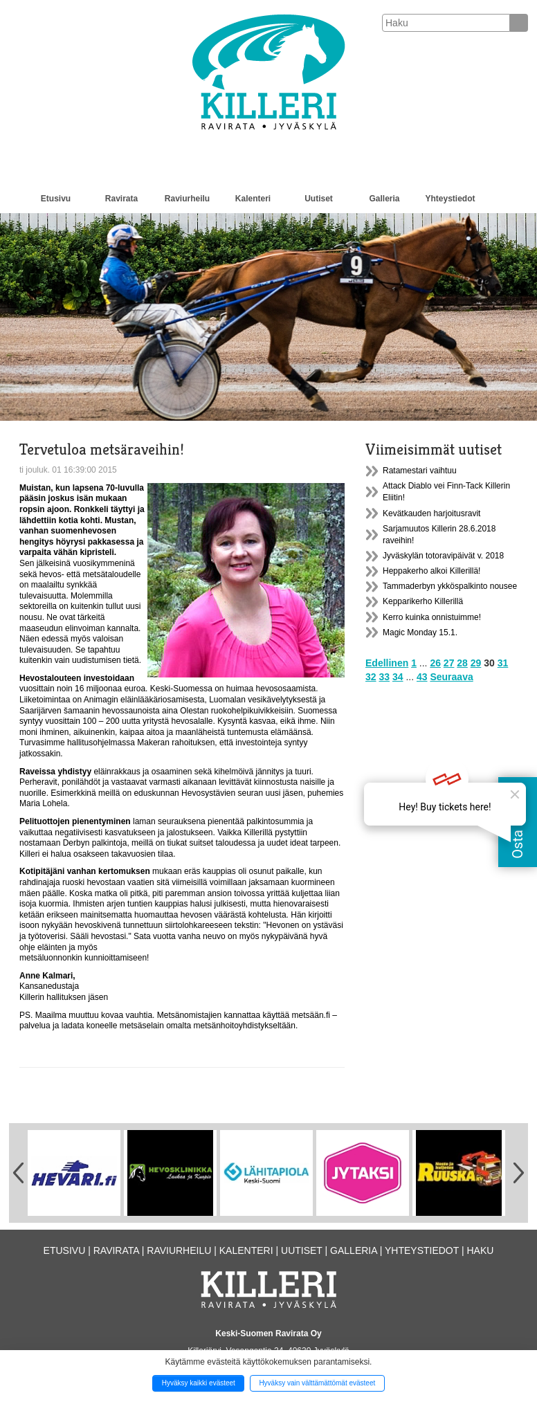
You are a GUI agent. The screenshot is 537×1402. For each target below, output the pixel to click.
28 (462, 662)
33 (384, 676)
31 (503, 662)
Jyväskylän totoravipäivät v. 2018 (443, 556)
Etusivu (56, 198)
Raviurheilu (187, 198)
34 (397, 676)
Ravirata (121, 198)
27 (449, 662)
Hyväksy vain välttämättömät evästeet (317, 1383)
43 (422, 676)
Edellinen (386, 662)
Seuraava (451, 676)
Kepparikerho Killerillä (423, 601)
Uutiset (318, 198)
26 (435, 662)
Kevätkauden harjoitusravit (431, 513)
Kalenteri (253, 198)
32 (370, 676)
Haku (479, 1250)
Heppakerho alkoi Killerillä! (431, 571)
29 (476, 662)
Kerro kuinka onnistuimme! (432, 617)
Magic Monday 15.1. (420, 632)
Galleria (384, 198)
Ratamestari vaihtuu (420, 470)
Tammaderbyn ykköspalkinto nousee (450, 586)
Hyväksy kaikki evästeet (198, 1383)
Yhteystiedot (450, 198)
